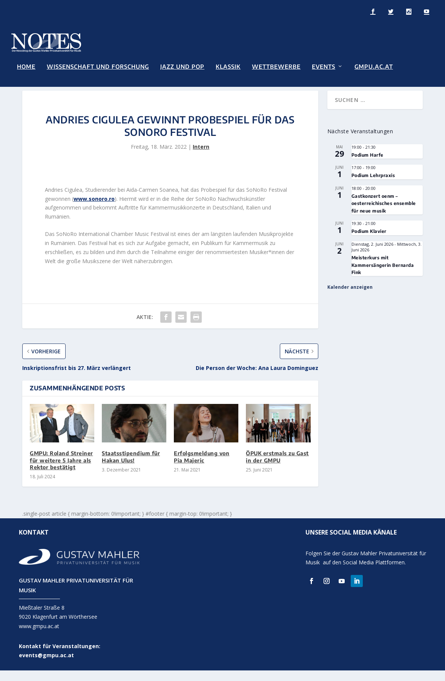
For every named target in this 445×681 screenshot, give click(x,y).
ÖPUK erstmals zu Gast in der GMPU (277, 467)
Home (26, 66)
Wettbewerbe (276, 66)
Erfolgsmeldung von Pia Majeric (201, 467)
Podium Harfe (367, 165)
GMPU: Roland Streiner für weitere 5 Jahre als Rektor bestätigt (61, 471)
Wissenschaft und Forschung (98, 66)
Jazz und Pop (182, 66)
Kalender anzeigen (350, 298)
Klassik (228, 66)
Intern (201, 157)
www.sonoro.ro (94, 209)
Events (323, 66)
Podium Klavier (369, 242)
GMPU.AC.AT (373, 66)
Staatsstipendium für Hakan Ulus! (131, 467)
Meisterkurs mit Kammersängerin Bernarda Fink (382, 276)
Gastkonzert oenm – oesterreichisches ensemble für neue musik (383, 214)
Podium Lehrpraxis (373, 186)
